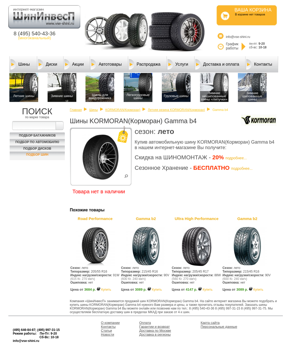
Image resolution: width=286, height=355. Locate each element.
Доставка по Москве (155, 331)
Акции (74, 64)
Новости (107, 334)
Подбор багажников (37, 135)
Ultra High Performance (197, 218)
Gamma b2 (146, 218)
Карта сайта (210, 323)
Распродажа (145, 64)
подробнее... (236, 158)
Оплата (145, 323)
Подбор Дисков (37, 148)
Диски (47, 64)
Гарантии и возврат (154, 327)
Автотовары (106, 64)
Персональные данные (219, 327)
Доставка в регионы (155, 334)
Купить (106, 289)
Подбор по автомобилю (37, 142)
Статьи (106, 331)
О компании (110, 323)
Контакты (259, 64)
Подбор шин (37, 154)
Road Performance (95, 218)
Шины (20, 64)
